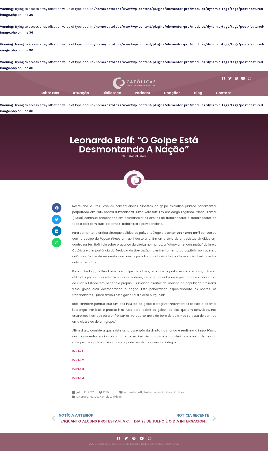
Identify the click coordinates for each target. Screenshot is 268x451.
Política (179, 392)
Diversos (82, 396)
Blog (198, 92)
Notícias (105, 396)
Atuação (81, 92)
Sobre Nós (50, 92)
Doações (172, 92)
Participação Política (157, 392)
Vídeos (117, 396)
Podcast (142, 92)
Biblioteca (112, 92)
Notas (94, 396)
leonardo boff (132, 392)
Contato (223, 92)
